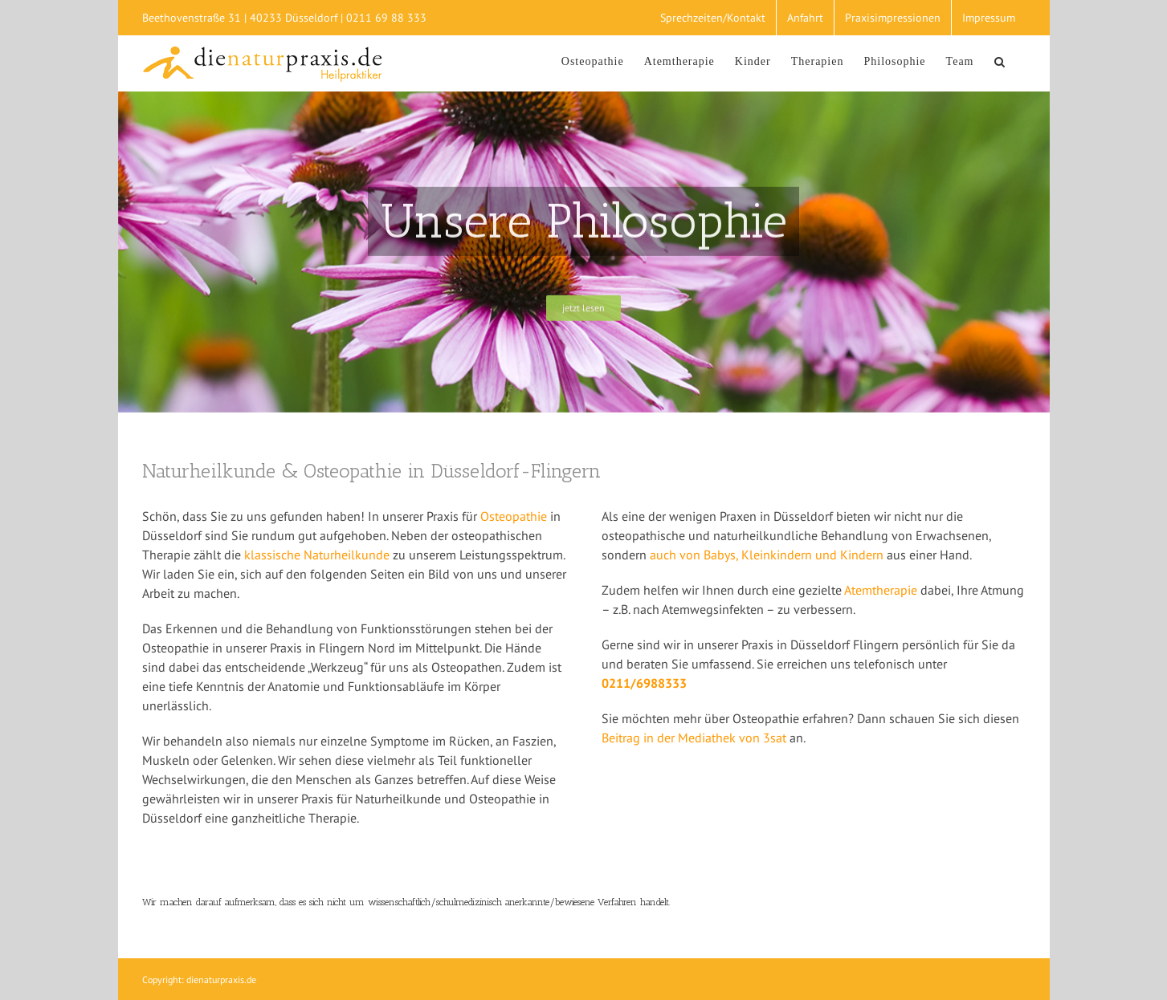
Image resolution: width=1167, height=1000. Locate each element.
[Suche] (1000, 59)
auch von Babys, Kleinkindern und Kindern (766, 555)
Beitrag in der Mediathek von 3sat (696, 738)
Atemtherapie (880, 590)
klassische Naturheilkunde (317, 555)
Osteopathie (513, 516)
